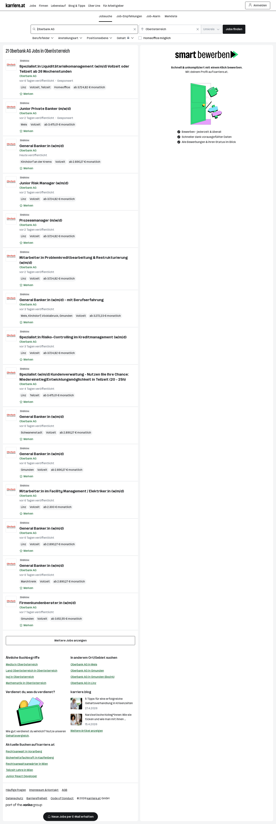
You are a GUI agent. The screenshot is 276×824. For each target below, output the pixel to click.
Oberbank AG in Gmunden (87, 670)
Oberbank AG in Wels (84, 664)
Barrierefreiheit (36, 798)
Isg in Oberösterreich (20, 677)
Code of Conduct (62, 798)
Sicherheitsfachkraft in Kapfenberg (30, 757)
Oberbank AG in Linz (83, 683)
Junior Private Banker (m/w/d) (45, 108)
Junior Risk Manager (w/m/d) (43, 183)
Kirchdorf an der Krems (36, 161)
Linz (23, 87)
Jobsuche (105, 16)
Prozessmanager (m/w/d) (40, 220)
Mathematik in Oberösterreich (26, 683)
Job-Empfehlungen (129, 16)
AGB (64, 790)
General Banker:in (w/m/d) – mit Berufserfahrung (61, 300)
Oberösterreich (57, 51)
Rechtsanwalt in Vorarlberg (24, 751)
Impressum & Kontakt (44, 790)
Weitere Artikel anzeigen (87, 730)
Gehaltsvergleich (17, 735)
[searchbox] (84, 29)
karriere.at (46, 745)
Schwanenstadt (31, 432)
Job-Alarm (153, 16)
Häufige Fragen (16, 790)
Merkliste (171, 16)
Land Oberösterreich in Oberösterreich (31, 670)
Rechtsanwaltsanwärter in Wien (27, 764)
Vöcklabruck (50, 315)
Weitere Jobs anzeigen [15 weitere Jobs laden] (70, 640)
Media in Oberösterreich (22, 664)
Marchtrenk (28, 581)
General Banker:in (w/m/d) (41, 146)
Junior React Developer (21, 776)
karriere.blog (81, 692)
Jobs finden (234, 29)
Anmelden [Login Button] (258, 5)
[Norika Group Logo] (24, 805)
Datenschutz (14, 798)
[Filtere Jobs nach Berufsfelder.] (45, 39)
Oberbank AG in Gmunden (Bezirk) (92, 677)
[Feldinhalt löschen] (134, 29)
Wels (24, 124)
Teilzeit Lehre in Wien (19, 770)
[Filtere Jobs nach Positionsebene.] (102, 39)
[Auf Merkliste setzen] (26, 94)
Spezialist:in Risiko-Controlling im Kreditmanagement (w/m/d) (72, 337)
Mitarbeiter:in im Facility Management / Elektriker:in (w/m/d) (71, 491)
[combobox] (84, 29)
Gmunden (65, 315)
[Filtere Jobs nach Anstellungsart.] (72, 39)
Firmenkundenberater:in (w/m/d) (47, 603)
